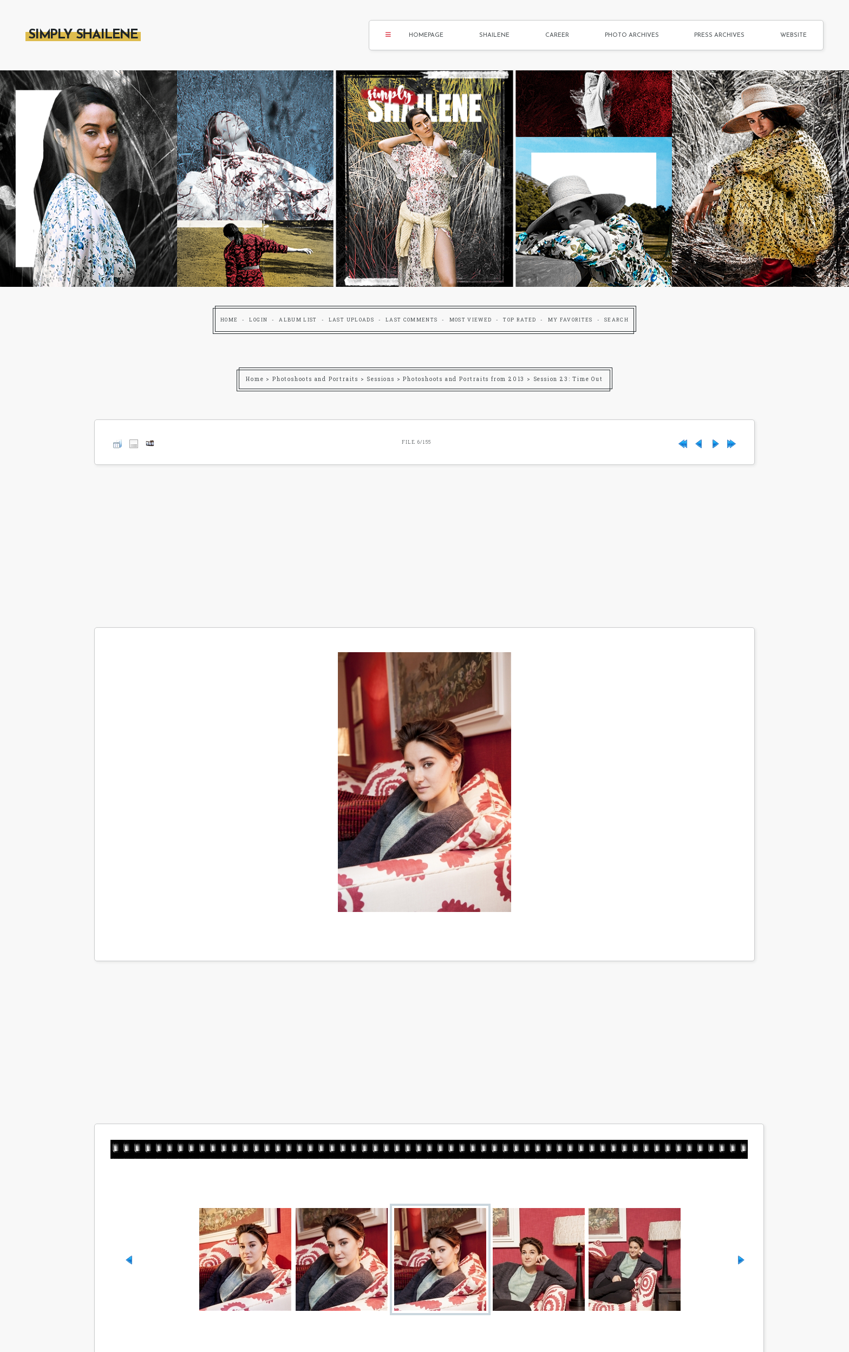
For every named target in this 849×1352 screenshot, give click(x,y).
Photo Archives (632, 35)
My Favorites (570, 320)
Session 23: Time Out (568, 379)
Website (793, 35)
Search (616, 320)
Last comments (412, 320)
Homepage (426, 35)
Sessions (380, 379)
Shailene (494, 35)
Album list (298, 320)
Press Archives (719, 35)
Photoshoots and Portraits (315, 379)
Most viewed (470, 320)
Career (557, 35)
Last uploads (351, 320)
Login (258, 320)
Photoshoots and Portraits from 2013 (464, 379)
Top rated (519, 320)
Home (229, 320)
